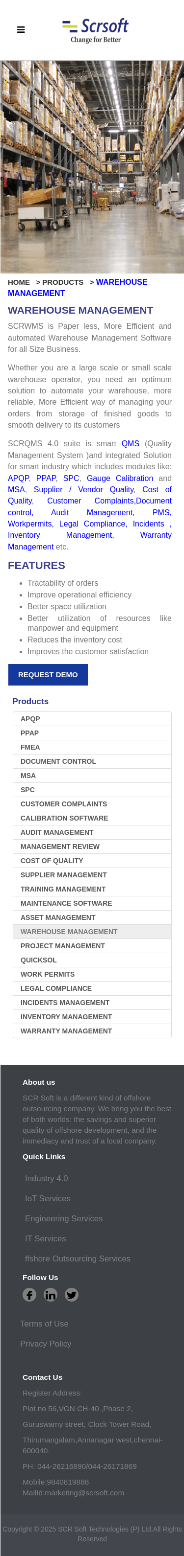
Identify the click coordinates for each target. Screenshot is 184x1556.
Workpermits (30, 524)
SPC (71, 478)
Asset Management (58, 917)
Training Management (63, 889)
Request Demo (48, 674)
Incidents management (65, 1003)
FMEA (30, 747)
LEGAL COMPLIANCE (56, 988)
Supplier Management (64, 875)
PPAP (45, 478)
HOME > (24, 282)
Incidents (148, 524)
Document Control (58, 761)
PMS (161, 512)
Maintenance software (66, 903)
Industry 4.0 (46, 1178)
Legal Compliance (92, 524)
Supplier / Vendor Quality (83, 489)
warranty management (66, 1031)
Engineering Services (64, 1218)
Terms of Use (44, 1323)
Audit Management (91, 512)
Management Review (60, 846)
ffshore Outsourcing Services (78, 1258)
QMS (133, 443)
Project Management (63, 946)
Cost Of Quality (52, 861)
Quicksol (39, 960)
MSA (16, 489)
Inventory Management (60, 535)
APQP (18, 478)
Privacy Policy (45, 1344)
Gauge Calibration (120, 478)
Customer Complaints (90, 501)
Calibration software (64, 818)
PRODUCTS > (69, 282)
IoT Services (48, 1198)
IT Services (45, 1238)
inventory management (66, 1017)
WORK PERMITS (48, 974)
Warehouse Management (69, 932)
